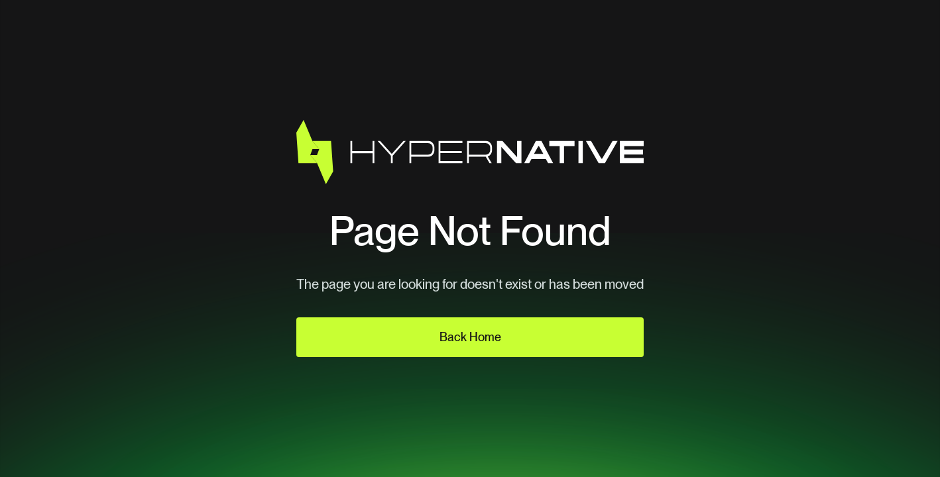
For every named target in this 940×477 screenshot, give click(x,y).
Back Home (470, 337)
